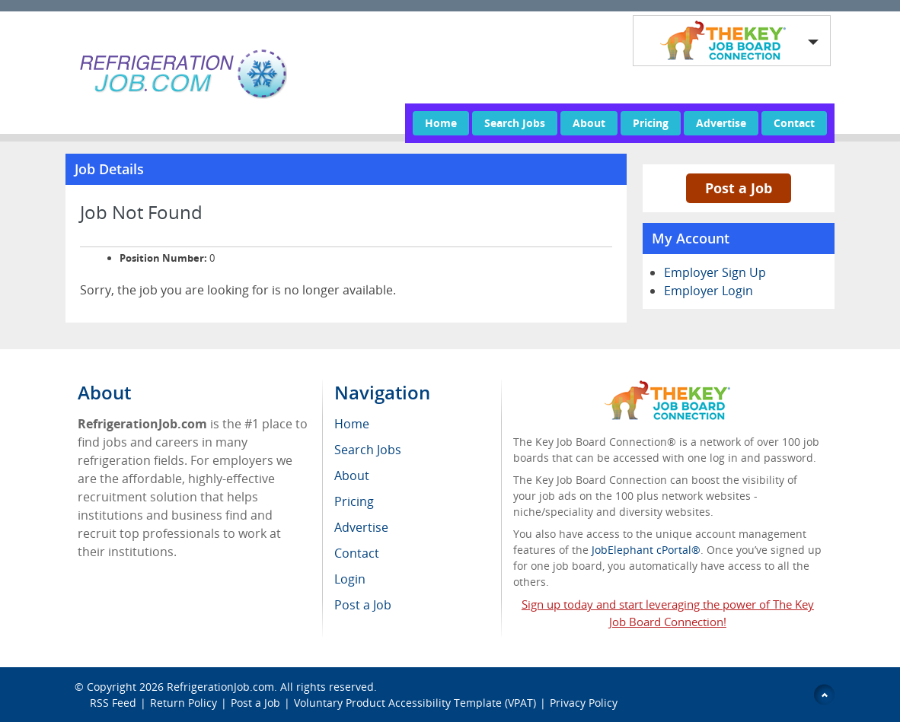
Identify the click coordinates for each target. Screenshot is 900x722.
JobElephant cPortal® (646, 549)
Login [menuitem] (349, 579)
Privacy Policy (585, 702)
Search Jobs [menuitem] (367, 449)
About (589, 123)
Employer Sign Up (715, 272)
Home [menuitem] (351, 423)
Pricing (651, 123)
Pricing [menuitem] (354, 501)
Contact (794, 123)
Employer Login (708, 290)
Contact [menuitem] (356, 553)
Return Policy (183, 702)
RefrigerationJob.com (220, 686)
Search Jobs (514, 123)
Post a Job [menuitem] (362, 604)
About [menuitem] (351, 475)
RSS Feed (113, 702)
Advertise (721, 123)
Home (441, 123)
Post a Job (738, 188)
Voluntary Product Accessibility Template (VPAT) (415, 702)
